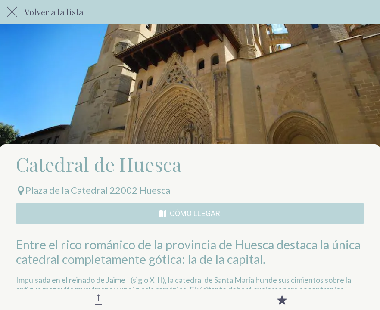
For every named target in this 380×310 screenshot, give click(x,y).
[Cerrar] (12, 12)
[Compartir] (98, 299)
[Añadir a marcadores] (281, 299)
